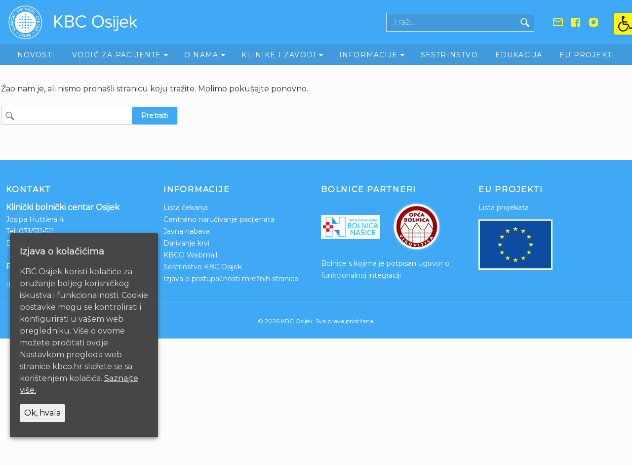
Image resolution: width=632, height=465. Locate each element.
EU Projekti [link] (587, 54)
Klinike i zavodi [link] (278, 54)
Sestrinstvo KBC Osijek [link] (202, 266)
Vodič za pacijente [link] (116, 54)
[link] (623, 24)
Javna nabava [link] (186, 231)
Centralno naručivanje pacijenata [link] (219, 219)
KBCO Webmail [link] (190, 255)
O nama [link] (201, 54)
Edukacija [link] (519, 54)
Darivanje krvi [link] (186, 243)
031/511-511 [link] (36, 231)
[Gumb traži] (525, 22)
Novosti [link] (36, 54)
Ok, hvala (42, 413)
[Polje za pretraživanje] (451, 22)
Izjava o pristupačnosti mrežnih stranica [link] (230, 278)
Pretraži (154, 115)
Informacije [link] (368, 54)
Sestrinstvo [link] (449, 54)
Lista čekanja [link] (185, 207)
